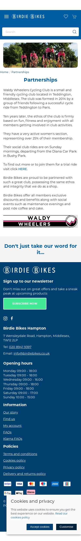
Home (4, 72)
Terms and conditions (20, 454)
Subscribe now (24, 303)
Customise (66, 526)
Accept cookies (39, 526)
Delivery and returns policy (24, 474)
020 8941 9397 (20, 347)
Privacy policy (14, 467)
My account (12, 426)
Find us (9, 419)
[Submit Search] (74, 31)
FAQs (7, 432)
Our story (10, 412)
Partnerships (20, 72)
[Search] (40, 31)
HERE (22, 169)
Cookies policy (14, 460)
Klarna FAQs (12, 439)
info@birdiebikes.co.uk (32, 353)
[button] (6, 16)
